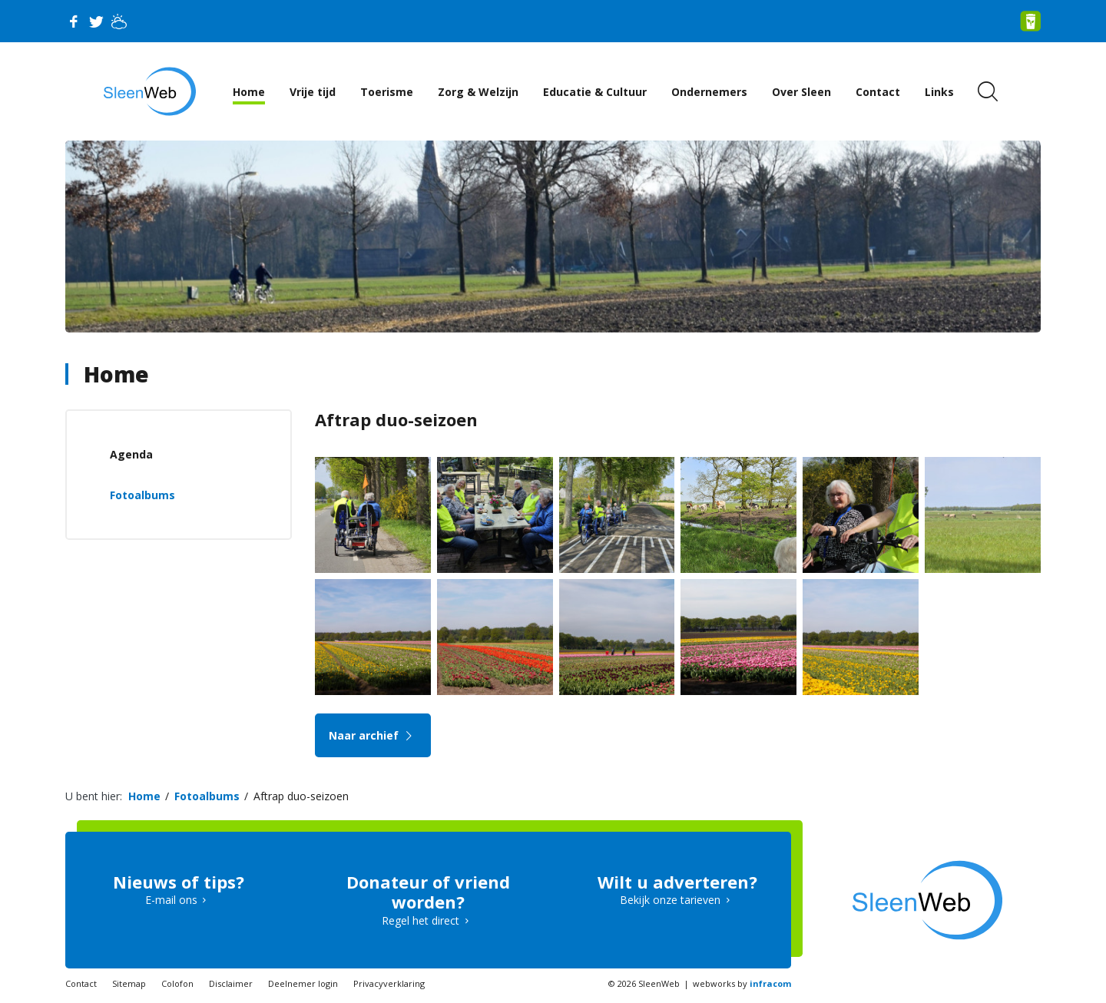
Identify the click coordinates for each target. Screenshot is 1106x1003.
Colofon (177, 983)
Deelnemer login (303, 983)
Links (939, 91)
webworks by (742, 983)
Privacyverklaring (389, 983)
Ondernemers (709, 91)
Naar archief (373, 735)
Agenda (131, 454)
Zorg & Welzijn (478, 91)
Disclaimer (231, 983)
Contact (878, 91)
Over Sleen (801, 91)
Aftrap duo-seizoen (301, 796)
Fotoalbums (142, 495)
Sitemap (129, 983)
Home (249, 91)
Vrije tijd (313, 91)
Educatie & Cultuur (595, 91)
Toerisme (386, 91)
